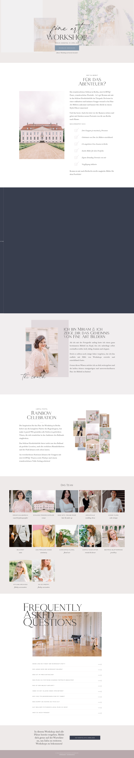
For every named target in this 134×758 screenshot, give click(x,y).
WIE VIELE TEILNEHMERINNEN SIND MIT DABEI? (49, 696)
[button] (67, 663)
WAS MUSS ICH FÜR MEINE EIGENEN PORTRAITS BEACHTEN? (53, 680)
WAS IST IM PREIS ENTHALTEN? (43, 674)
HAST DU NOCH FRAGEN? (41, 712)
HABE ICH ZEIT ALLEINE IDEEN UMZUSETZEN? (48, 690)
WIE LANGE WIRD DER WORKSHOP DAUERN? (48, 669)
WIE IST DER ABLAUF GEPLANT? (43, 685)
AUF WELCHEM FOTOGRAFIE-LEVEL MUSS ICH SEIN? (50, 707)
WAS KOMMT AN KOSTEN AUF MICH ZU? (46, 701)
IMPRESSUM (62, 754)
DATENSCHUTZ (71, 754)
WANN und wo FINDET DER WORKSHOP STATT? (49, 663)
